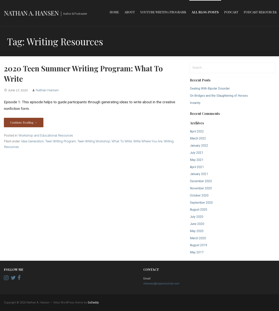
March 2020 (198, 238)
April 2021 (197, 167)
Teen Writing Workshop (93, 141)
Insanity (195, 103)
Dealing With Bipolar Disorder (210, 88)
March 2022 (198, 138)
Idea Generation (32, 141)
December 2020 (201, 181)
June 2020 (197, 224)
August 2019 (198, 245)
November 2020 (201, 188)
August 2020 (198, 209)
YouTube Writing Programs (163, 12)
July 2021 (196, 153)
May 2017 (196, 252)
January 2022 (199, 145)
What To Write (121, 141)
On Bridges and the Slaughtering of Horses (219, 95)
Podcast (231, 12)
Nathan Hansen (47, 90)
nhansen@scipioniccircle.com (161, 283)
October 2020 (199, 195)
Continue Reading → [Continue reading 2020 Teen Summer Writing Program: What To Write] (23, 122)
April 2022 (197, 131)
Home (114, 12)
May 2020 (196, 231)
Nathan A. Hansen (31, 13)
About (129, 12)
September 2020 (201, 202)
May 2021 (196, 160)
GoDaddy (93, 302)
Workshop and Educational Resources (45, 135)
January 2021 (199, 174)
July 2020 (196, 217)
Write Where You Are (147, 141)
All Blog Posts (205, 12)
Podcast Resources (260, 12)
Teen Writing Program (60, 141)
